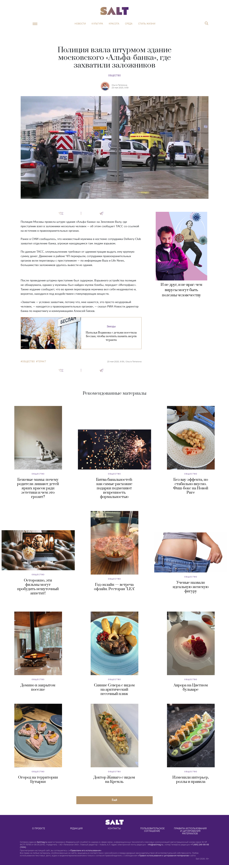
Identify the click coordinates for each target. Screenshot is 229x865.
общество (28, 361)
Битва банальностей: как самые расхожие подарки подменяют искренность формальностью (114, 488)
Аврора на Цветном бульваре (190, 687)
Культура (97, 23)
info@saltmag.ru (155, 844)
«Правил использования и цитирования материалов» (164, 855)
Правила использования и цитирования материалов (190, 831)
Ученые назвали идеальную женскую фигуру (191, 587)
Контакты (114, 828)
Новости (80, 23)
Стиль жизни (146, 23)
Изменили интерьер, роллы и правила (190, 779)
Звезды (111, 326)
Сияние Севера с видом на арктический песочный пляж (114, 689)
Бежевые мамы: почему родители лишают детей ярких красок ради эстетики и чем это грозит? (38, 488)
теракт (42, 361)
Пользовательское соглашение (152, 829)
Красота (114, 23)
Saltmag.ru (42, 842)
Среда (128, 23)
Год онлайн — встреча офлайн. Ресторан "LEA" (114, 586)
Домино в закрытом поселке (38, 687)
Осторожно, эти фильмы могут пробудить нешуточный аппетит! (38, 587)
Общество (114, 75)
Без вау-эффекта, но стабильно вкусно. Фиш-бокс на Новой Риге (190, 486)
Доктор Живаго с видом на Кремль (114, 779)
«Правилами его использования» (85, 850)
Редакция (76, 828)
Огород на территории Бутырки (38, 779)
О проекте (38, 828)
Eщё (114, 800)
